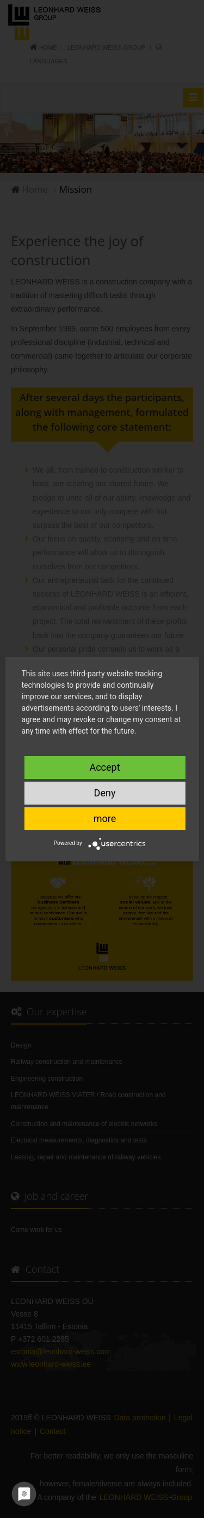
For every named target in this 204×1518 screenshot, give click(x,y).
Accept (104, 767)
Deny (105, 793)
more (105, 818)
